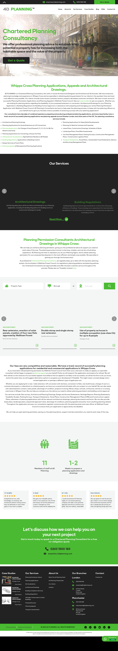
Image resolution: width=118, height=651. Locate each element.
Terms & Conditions (25, 627)
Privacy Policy (11, 627)
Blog (97, 9)
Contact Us (111, 9)
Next (113, 191)
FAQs (103, 9)
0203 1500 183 (81, 2)
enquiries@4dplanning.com (55, 2)
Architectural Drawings (32, 587)
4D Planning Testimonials (56, 580)
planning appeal (40, 373)
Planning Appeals (8, 146)
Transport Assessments (32, 609)
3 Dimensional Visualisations (12, 137)
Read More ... (58, 219)
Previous (4, 191)
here (74, 268)
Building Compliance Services (34, 590)
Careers (51, 587)
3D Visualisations (30, 584)
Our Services (77, 9)
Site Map (19, 629)
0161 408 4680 (80, 602)
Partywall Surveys (30, 603)
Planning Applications (10, 128)
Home (60, 9)
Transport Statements (70, 140)
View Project (18, 584)
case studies (84, 101)
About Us (68, 9)
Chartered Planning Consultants (44, 261)
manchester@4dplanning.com (85, 605)
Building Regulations (9, 140)
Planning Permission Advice (33, 577)
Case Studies (89, 9)
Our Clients (52, 584)
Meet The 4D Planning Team (57, 577)
